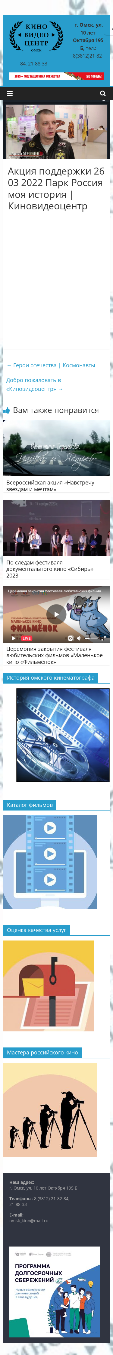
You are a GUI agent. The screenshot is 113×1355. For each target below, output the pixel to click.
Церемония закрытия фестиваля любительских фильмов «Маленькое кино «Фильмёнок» (54, 655)
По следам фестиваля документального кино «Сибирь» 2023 (49, 569)
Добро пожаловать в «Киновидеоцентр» (34, 384)
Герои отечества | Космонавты (50, 365)
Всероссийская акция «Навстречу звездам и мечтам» (50, 486)
